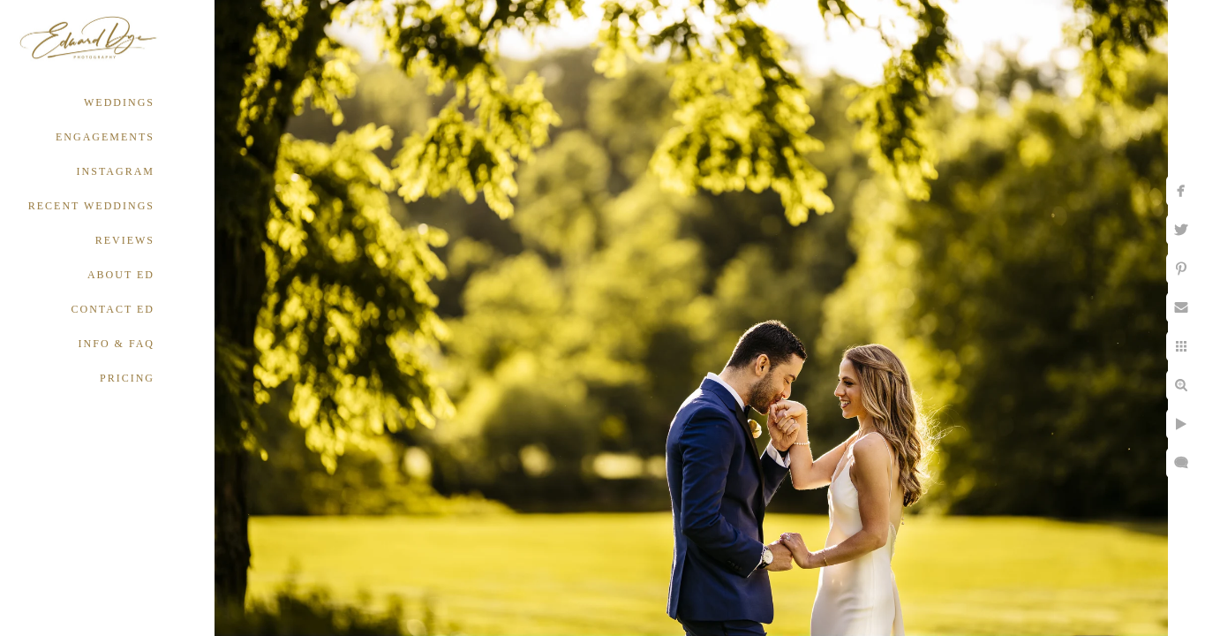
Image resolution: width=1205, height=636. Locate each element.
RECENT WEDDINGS (91, 206)
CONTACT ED (113, 309)
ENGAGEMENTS (105, 137)
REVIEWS (124, 240)
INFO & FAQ (116, 343)
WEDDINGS (119, 102)
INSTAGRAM (115, 171)
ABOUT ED (120, 275)
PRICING (127, 378)
